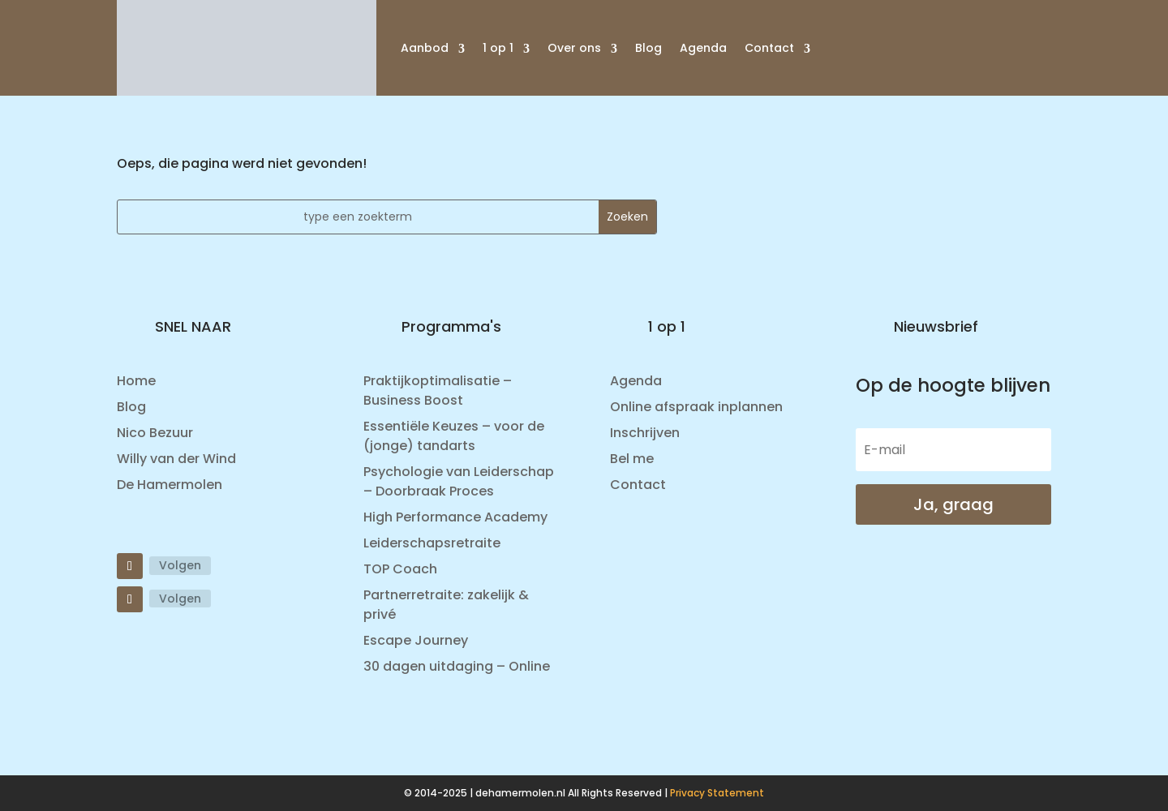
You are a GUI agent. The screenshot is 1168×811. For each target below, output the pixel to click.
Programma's (451, 326)
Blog (648, 48)
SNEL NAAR (193, 326)
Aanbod (425, 48)
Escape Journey (415, 640)
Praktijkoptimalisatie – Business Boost (437, 390)
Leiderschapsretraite (431, 543)
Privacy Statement (717, 793)
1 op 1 (498, 48)
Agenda (703, 48)
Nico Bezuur (155, 432)
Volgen (180, 565)
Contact (769, 48)
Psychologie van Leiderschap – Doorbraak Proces (458, 481)
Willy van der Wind (176, 458)
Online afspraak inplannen (696, 406)
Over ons (574, 48)
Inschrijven (645, 432)
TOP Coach (400, 569)
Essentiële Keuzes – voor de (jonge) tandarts (453, 436)
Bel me (632, 458)
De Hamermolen (169, 484)
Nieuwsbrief (936, 326)
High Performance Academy (455, 517)
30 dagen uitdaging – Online (456, 666)
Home (136, 380)
